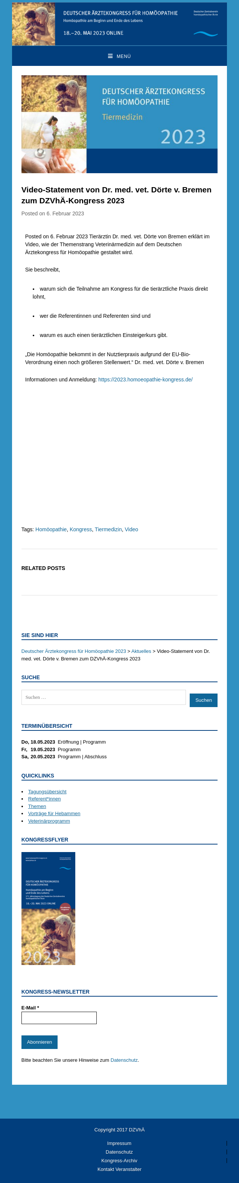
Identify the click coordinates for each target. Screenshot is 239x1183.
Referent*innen (44, 799)
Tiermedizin (108, 529)
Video (131, 529)
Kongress (81, 529)
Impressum (119, 1143)
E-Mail (30, 1008)
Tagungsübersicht (47, 791)
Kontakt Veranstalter (119, 1169)
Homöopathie (51, 529)
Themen (37, 806)
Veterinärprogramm (49, 821)
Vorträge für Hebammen (54, 813)
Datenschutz (124, 1060)
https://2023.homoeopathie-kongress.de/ (145, 380)
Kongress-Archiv (119, 1160)
